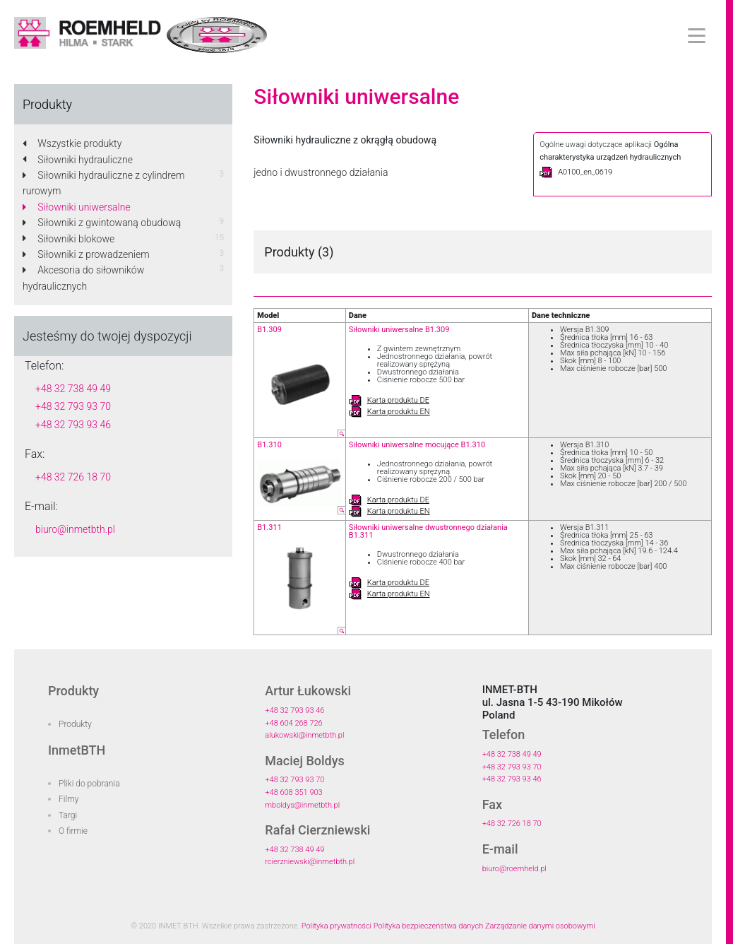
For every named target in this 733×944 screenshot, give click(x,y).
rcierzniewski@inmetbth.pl (309, 861)
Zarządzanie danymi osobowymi (540, 926)
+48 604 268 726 (293, 723)
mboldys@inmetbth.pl (302, 805)
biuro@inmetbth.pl (75, 529)
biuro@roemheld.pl (514, 868)
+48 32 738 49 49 (73, 388)
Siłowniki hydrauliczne (78, 159)
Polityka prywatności (336, 926)
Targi (68, 815)
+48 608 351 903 (293, 792)
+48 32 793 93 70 (73, 406)
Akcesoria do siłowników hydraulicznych (83, 277)
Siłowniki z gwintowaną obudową (102, 222)
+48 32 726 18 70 (73, 477)
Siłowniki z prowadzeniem (86, 254)
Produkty (75, 724)
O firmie (73, 831)
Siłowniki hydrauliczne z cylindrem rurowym (103, 183)
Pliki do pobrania (89, 784)
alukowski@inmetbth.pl (304, 735)
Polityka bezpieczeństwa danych (429, 926)
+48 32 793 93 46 (73, 424)
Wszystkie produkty (72, 143)
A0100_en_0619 (576, 172)
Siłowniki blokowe (68, 238)
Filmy (69, 799)
